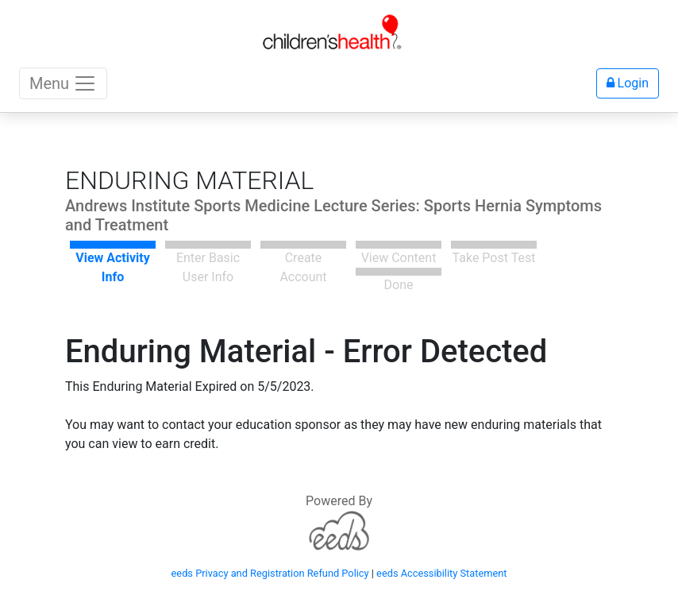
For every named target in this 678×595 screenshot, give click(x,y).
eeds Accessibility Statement (441, 573)
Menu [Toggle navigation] (63, 83)
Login (628, 83)
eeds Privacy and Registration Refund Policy (270, 573)
